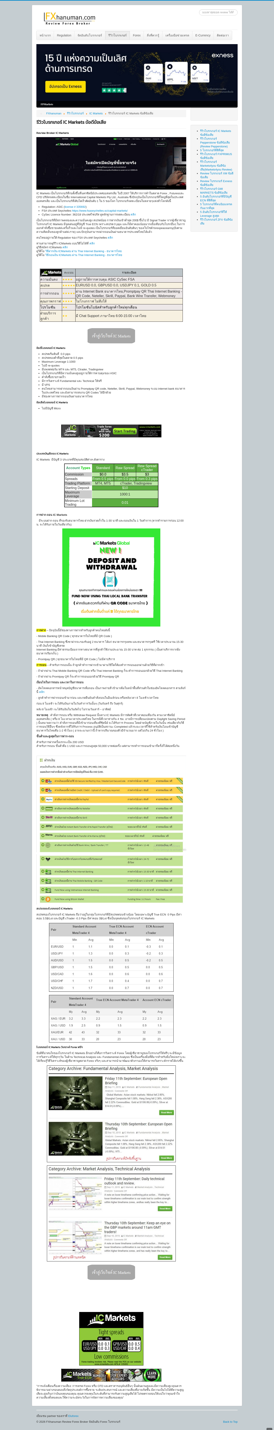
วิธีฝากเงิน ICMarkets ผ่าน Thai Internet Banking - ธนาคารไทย (83, 251)
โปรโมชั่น (47, 307)
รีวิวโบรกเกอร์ (117, 35)
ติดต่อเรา (223, 35)
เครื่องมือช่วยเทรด (177, 35)
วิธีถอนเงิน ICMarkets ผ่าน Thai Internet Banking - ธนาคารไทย (83, 255)
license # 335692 (75, 206)
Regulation (64, 35)
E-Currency (203, 35)
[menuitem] (45, 35)
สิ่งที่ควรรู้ (153, 35)
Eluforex (73, 1416)
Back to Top (230, 1421)
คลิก (133, 214)
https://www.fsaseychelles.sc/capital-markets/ (100, 210)
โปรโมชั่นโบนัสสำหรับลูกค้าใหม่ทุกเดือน (106, 307)
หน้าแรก (45, 35)
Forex (137, 35)
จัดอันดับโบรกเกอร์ (89, 35)
